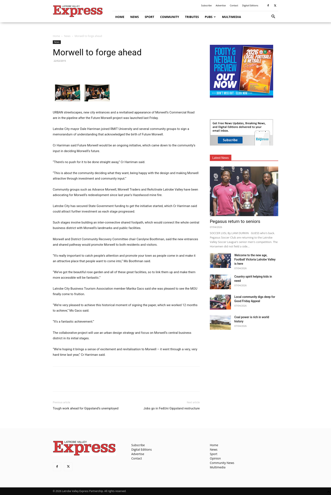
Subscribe (206, 5)
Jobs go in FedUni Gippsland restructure (171, 408)
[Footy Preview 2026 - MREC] (241, 96)
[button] (273, 17)
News (134, 17)
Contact (234, 5)
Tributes (192, 17)
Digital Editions (250, 5)
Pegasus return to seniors (235, 221)
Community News (222, 463)
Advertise (221, 5)
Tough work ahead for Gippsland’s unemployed (85, 408)
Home (119, 17)
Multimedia (231, 17)
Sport (149, 17)
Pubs (210, 17)
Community (169, 17)
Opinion (215, 458)
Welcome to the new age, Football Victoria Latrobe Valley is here (254, 259)
